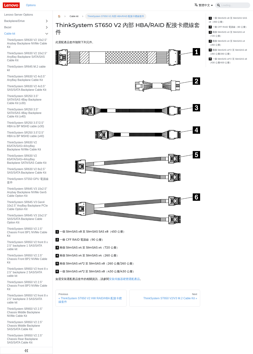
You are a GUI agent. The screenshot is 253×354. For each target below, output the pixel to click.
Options (31, 5)
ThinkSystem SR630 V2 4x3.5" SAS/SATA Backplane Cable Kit (26, 88)
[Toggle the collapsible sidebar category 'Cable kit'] (46, 34)
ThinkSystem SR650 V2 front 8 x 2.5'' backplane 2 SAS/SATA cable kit (27, 272)
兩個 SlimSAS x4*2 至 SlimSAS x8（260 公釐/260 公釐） (228, 52)
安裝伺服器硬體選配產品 (124, 278)
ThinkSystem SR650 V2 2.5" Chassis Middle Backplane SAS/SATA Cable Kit (25, 326)
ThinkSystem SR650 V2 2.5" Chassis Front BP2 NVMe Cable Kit (27, 259)
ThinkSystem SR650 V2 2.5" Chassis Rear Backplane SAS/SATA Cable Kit (25, 339)
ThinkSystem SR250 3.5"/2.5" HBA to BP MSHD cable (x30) (25, 124)
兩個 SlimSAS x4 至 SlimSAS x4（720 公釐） (227, 34)
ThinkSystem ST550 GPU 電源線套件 (27, 180)
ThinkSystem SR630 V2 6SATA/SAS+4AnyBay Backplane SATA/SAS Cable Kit (26, 159)
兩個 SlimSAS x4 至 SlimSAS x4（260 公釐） (227, 43)
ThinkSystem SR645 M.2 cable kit (26, 68)
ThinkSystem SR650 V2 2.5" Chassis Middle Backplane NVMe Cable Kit (25, 312)
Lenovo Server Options (18, 14)
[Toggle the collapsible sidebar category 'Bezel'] (46, 27)
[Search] (232, 5)
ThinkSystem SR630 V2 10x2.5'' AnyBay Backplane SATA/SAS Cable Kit (27, 57)
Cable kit (9, 33)
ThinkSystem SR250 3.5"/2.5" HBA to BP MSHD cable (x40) (25, 134)
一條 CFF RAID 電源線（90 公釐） (228, 27)
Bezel (7, 27)
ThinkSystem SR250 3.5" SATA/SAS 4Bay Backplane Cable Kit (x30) (24, 100)
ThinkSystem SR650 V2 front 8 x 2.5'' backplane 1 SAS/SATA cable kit (27, 246)
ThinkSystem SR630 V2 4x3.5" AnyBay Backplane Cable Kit (26, 78)
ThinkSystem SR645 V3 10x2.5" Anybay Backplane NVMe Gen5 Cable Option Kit (27, 192)
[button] (203, 5)
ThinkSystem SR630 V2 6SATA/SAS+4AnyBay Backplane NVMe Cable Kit (24, 146)
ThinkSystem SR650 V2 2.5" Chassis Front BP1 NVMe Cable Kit (27, 232)
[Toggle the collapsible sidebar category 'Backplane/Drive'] (46, 21)
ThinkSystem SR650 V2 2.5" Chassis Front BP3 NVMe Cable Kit (27, 286)
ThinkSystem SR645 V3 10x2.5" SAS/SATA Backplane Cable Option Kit (27, 219)
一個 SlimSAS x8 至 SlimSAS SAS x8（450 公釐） (228, 20)
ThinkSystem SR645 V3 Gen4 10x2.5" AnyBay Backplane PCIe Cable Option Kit (27, 206)
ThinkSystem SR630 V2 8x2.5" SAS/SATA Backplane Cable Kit (26, 171)
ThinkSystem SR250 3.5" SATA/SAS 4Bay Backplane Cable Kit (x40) (24, 113)
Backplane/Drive (14, 20)
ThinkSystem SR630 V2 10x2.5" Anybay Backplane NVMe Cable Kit (27, 43)
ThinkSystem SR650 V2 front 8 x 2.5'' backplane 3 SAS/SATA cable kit (27, 299)
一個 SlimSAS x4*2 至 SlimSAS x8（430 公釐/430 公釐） (228, 61)
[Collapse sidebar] (26, 350)
